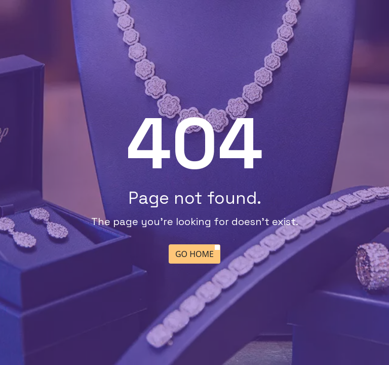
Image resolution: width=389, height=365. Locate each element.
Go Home (194, 254)
